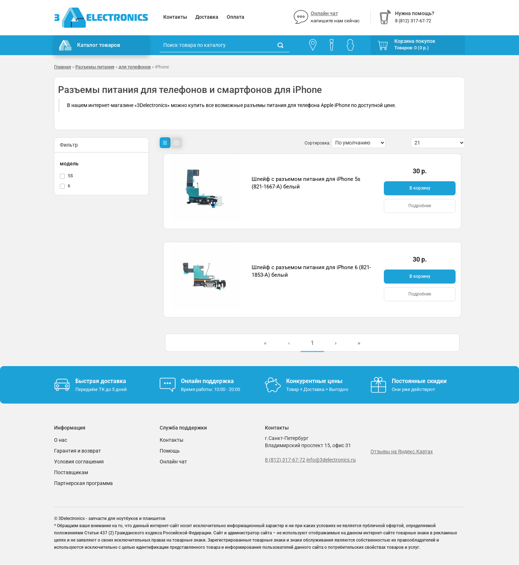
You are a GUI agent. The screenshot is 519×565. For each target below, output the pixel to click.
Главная (62, 67)
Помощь (170, 451)
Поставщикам (71, 472)
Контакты (175, 17)
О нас (60, 440)
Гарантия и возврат (77, 451)
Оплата (235, 17)
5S (70, 175)
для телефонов (135, 67)
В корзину (419, 188)
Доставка (206, 17)
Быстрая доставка (100, 381)
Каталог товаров (89, 45)
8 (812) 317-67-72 (285, 460)
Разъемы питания (94, 67)
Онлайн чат (324, 13)
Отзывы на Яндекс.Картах (402, 451)
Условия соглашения (79, 461)
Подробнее (419, 205)
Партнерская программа (83, 483)
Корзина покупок (414, 41)
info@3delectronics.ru (331, 460)
